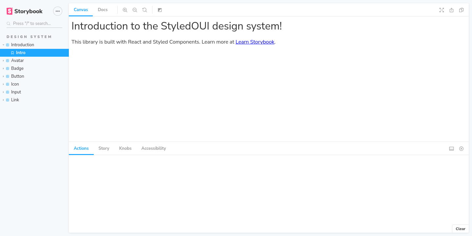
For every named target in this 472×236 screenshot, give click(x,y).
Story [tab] (104, 148)
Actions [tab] (81, 148)
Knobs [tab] (125, 148)
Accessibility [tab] (153, 148)
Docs (103, 10)
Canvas (81, 10)
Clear (460, 228)
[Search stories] (34, 24)
